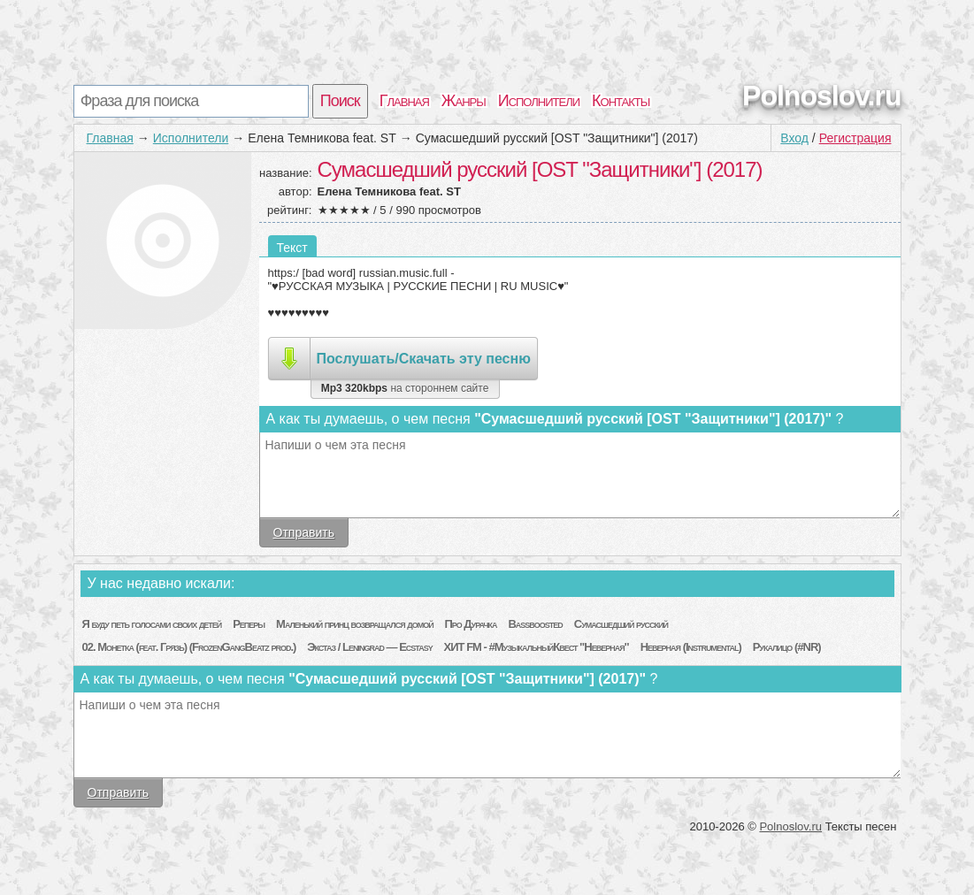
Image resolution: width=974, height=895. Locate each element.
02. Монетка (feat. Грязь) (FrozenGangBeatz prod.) (189, 647)
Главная (404, 101)
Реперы (249, 624)
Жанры (463, 101)
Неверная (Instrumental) (690, 647)
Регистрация (855, 138)
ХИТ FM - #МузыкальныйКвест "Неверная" (536, 647)
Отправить (303, 532)
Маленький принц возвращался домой (354, 624)
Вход (794, 138)
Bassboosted (535, 624)
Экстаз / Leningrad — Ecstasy (369, 647)
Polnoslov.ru (821, 95)
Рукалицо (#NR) (787, 647)
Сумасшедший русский (621, 624)
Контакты (620, 101)
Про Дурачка (471, 624)
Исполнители (538, 101)
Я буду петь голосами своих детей (152, 624)
